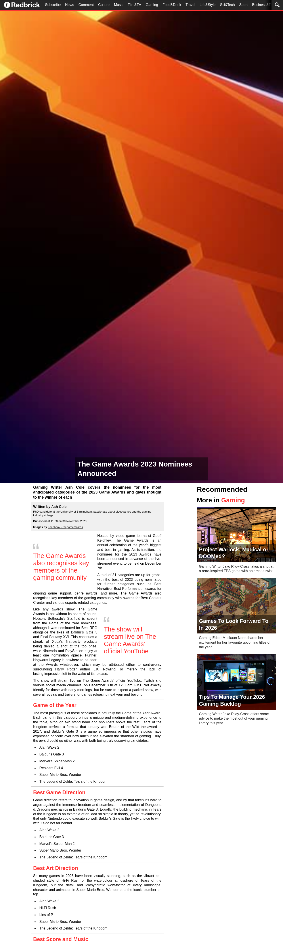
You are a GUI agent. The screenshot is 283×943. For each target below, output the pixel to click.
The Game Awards (132, 540)
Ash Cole (59, 507)
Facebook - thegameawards (65, 527)
